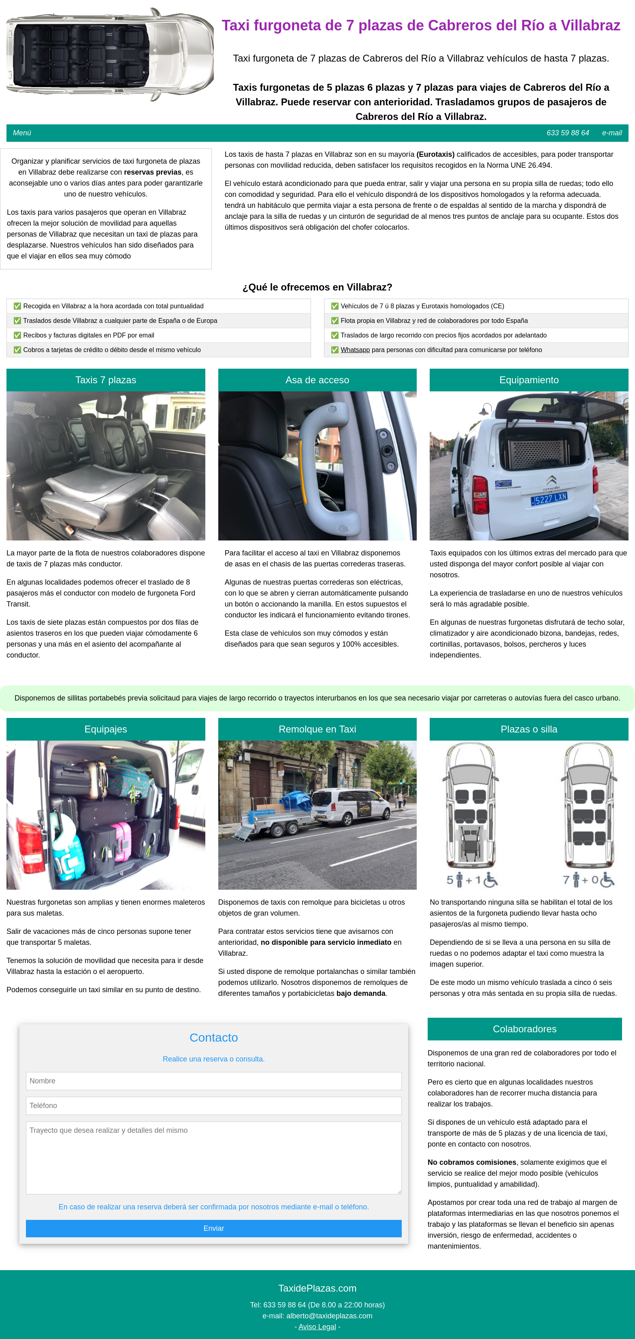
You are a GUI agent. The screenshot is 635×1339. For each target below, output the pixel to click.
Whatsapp (355, 349)
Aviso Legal (317, 1327)
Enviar (213, 1228)
